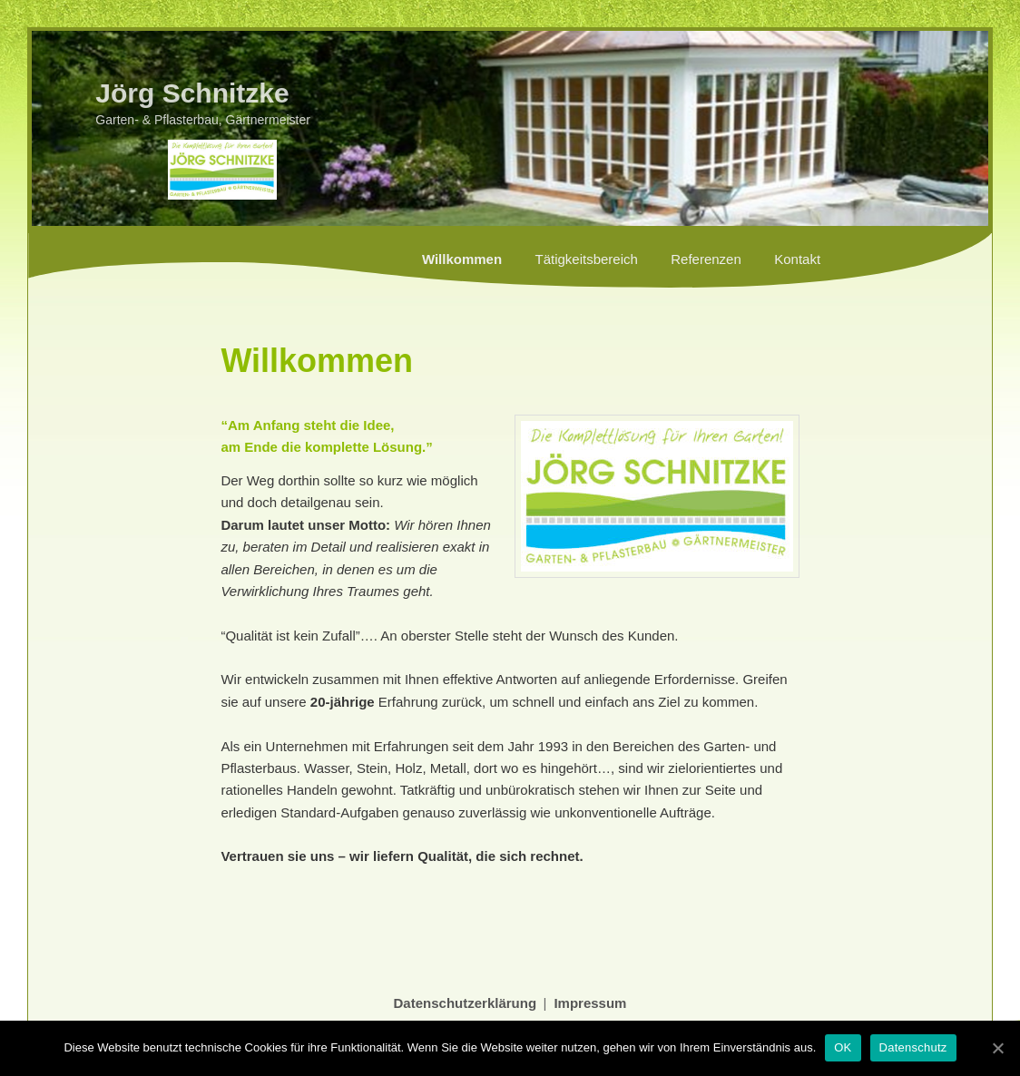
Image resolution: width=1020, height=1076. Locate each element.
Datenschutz (913, 1047)
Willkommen (462, 259)
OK (842, 1047)
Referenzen (706, 259)
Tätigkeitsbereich (586, 259)
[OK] (997, 1048)
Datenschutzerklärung (465, 1003)
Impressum (590, 1003)
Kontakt (797, 259)
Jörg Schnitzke (192, 93)
